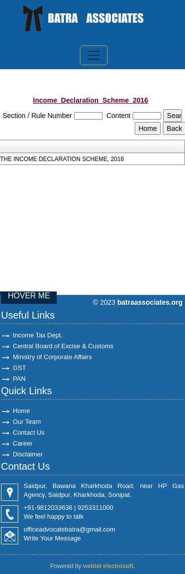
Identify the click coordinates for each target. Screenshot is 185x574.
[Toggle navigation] (94, 55)
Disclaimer (28, 454)
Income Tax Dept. (38, 335)
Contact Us (28, 432)
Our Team (27, 421)
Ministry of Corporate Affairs (52, 357)
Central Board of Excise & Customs (63, 346)
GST (19, 367)
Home (21, 410)
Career (23, 443)
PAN (19, 378)
